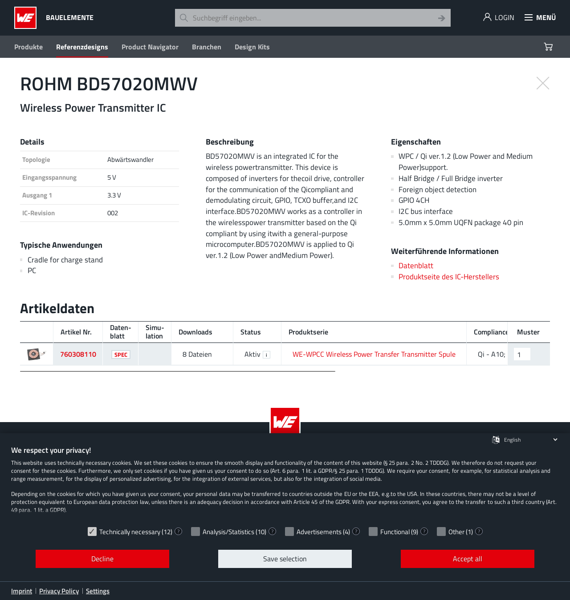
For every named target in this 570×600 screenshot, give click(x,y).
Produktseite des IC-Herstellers (449, 276)
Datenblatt (416, 265)
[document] (285, 483)
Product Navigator (150, 46)
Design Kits (252, 46)
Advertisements (319, 531)
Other (456, 531)
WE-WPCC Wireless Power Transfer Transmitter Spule (374, 354)
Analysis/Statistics (228, 531)
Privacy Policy (59, 591)
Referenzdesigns (82, 46)
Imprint (21, 591)
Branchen (206, 46)
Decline (102, 558)
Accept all (467, 558)
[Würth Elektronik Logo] (27, 18)
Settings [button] (98, 591)
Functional (395, 531)
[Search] (442, 18)
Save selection (285, 558)
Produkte (28, 46)
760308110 (78, 354)
